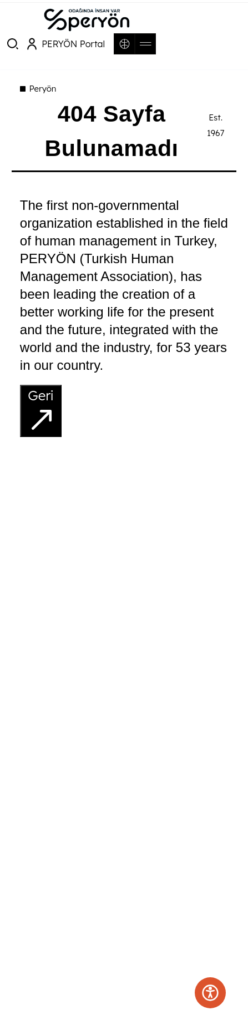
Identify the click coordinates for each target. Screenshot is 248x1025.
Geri (41, 411)
